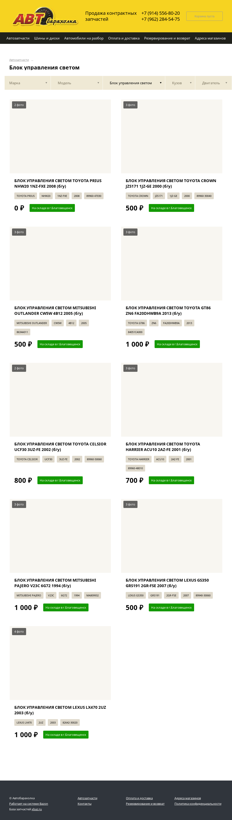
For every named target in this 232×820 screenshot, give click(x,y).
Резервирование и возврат (145, 804)
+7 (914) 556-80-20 (160, 13)
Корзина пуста (204, 16)
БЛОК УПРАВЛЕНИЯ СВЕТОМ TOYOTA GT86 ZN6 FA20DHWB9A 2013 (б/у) (168, 310)
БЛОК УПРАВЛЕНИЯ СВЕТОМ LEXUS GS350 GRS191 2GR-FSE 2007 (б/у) (167, 582)
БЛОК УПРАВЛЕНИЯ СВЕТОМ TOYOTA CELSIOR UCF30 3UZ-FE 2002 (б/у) (60, 446)
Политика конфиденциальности (197, 804)
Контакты (85, 804)
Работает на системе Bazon (28, 804)
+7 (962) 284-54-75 (160, 19)
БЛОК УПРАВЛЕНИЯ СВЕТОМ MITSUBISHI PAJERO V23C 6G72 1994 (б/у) (55, 582)
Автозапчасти (19, 59)
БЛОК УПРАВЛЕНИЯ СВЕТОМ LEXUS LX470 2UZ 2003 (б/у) (60, 710)
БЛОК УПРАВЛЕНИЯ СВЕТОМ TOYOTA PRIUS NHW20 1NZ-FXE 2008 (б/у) (57, 183)
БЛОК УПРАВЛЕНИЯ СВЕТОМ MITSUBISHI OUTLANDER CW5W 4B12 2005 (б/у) (55, 310)
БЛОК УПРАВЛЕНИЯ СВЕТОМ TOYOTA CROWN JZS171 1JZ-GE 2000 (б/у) (171, 183)
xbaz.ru (37, 809)
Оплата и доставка (139, 798)
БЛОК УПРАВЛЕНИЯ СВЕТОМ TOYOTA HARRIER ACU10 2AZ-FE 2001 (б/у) (163, 446)
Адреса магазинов (187, 798)
